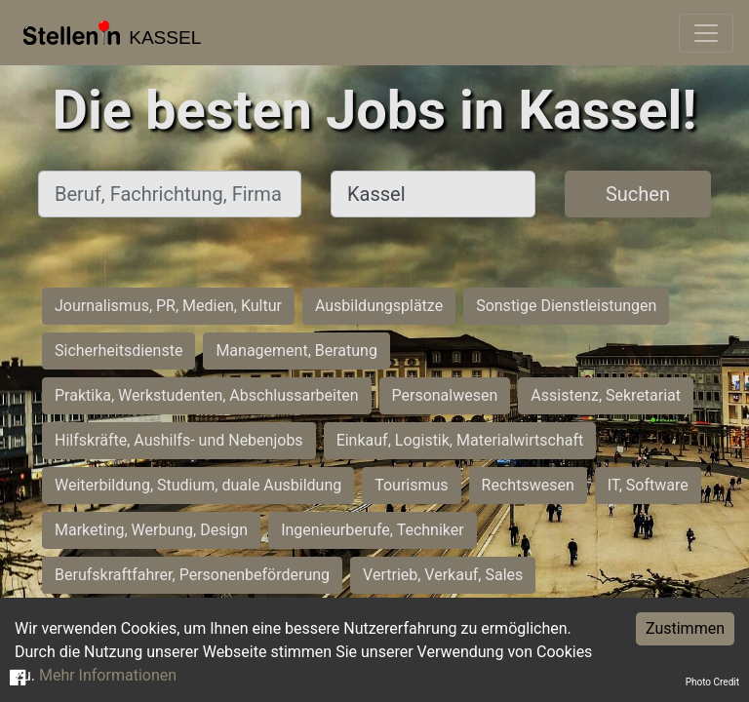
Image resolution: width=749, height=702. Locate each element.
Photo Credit (712, 682)
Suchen (638, 194)
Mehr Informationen (108, 675)
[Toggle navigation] (706, 33)
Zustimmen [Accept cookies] (685, 628)
